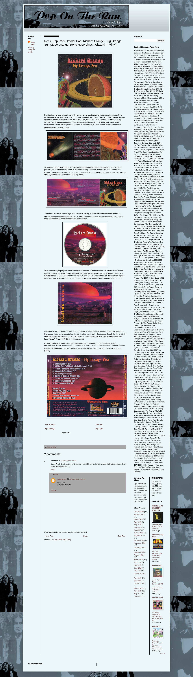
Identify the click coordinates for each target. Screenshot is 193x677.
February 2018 (139, 514)
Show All (162, 653)
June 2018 (138, 527)
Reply (53, 470)
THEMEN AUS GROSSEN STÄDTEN (157, 508)
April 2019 (137, 562)
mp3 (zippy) (50, 429)
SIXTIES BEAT (157, 598)
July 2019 (137, 571)
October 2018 (139, 540)
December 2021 (139, 583)
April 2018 (137, 522)
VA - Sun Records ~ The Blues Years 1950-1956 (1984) (157, 555)
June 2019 (138, 568)
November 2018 (139, 543)
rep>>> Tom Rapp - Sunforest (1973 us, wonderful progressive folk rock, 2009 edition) (157, 586)
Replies (55, 475)
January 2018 (139, 512)
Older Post (121, 536)
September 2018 (140, 536)
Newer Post (49, 536)
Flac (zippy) (50, 424)
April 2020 (137, 578)
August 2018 (138, 533)
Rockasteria (156, 565)
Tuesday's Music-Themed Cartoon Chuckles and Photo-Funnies (157, 645)
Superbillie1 (61, 479)
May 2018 (137, 525)
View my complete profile (31, 50)
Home (85, 536)
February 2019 (139, 555)
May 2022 (137, 594)
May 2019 (137, 565)
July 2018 (137, 530)
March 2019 (138, 560)
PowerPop (156, 626)
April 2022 (137, 591)
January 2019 (139, 552)
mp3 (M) (99, 429)
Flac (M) (99, 424)
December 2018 (139, 548)
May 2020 (137, 581)
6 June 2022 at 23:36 (77, 479)
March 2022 (138, 588)
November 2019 (139, 573)
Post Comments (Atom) (62, 540)
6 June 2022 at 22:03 (68, 461)
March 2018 (138, 519)
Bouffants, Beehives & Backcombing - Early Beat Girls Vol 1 (157, 616)
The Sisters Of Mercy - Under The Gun (157, 527)
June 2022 (138, 596)
